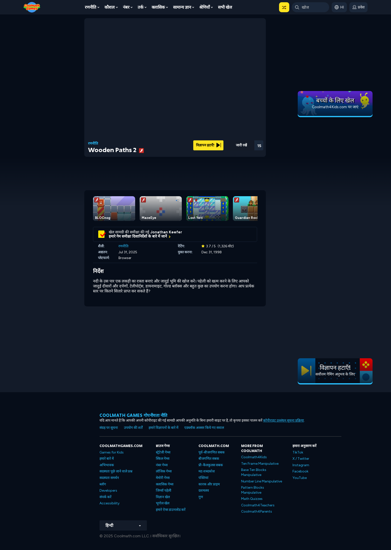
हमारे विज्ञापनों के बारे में (163, 428)
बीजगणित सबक (208, 459)
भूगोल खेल (162, 503)
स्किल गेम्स (162, 459)
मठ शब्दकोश (206, 471)
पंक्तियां (203, 478)
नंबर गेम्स (162, 465)
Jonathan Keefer (166, 232)
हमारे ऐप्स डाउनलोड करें (171, 510)
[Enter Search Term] (310, 7)
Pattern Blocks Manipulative (252, 490)
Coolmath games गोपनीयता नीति (133, 415)
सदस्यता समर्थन (109, 478)
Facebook (300, 471)
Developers (108, 490)
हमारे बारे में (106, 459)
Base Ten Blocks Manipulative (253, 472)
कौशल (109, 7)
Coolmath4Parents (256, 511)
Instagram (301, 465)
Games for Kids (111, 452)
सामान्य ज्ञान (182, 7)
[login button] (358, 7)
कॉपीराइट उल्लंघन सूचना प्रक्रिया (283, 420)
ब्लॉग (102, 484)
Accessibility (109, 503)
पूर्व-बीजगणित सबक (211, 452)
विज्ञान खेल (163, 497)
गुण (200, 497)
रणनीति (90, 7)
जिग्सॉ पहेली (163, 490)
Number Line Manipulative (261, 481)
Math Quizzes (252, 499)
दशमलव (203, 490)
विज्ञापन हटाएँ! (208, 145)
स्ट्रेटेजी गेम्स (163, 452)
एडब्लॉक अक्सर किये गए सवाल (204, 428)
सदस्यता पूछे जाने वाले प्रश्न (115, 471)
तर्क (140, 7)
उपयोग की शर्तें (133, 428)
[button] (284, 7)
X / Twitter (301, 459)
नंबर (126, 7)
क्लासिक (158, 7)
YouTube (300, 478)
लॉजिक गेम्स (164, 471)
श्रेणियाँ (204, 7)
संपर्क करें (105, 497)
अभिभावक (106, 465)
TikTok (298, 452)
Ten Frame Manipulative (260, 463)
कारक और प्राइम (209, 484)
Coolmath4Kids (254, 457)
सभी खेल (225, 7)
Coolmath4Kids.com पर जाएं (335, 107)
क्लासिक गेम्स (164, 484)
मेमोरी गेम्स (163, 478)
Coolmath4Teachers (258, 505)
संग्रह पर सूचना (108, 428)
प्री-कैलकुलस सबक (210, 465)
